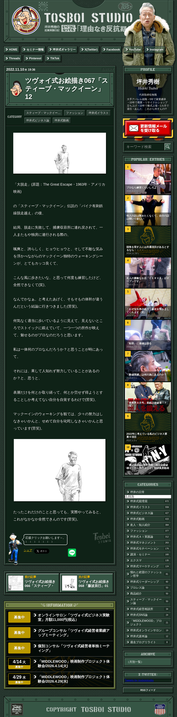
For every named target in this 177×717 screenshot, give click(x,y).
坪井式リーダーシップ (150, 581)
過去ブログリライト (150, 642)
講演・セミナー (150, 554)
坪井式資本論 (150, 636)
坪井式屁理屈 (150, 501)
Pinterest (35, 58)
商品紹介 (150, 593)
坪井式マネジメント (150, 542)
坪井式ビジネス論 (37, 120)
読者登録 (170, 135)
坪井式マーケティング (150, 566)
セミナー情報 (35, 49)
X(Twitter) (91, 49)
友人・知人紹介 (150, 525)
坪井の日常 (137, 492)
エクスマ (150, 560)
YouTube (135, 49)
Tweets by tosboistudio (139, 680)
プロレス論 (150, 587)
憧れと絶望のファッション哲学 (150, 574)
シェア (28, 550)
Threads (14, 58)
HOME (13, 49)
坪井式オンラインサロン (150, 630)
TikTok (54, 58)
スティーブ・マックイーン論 (44, 112)
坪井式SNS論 (150, 615)
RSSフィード (148, 690)
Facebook (113, 49)
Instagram (156, 49)
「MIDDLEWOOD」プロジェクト (150, 622)
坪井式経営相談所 (150, 609)
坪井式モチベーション (150, 548)
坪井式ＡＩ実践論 (150, 536)
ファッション (74, 112)
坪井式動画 (62, 120)
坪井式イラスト (99, 112)
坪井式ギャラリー (64, 49)
